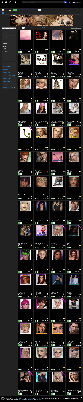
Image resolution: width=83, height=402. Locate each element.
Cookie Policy (31, 399)
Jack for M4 (69, 219)
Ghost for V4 (20, 219)
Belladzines (37, 172)
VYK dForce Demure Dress (7, 68)
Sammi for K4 (37, 96)
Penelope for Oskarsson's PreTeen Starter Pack (43, 316)
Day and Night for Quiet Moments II (57, 121)
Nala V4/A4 (69, 194)
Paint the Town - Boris (22, 194)
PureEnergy (72, 343)
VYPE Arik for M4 (70, 341)
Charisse (20, 170)
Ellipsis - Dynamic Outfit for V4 (72, 121)
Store (3, 13)
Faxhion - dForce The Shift (7, 78)
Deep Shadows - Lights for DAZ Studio (74, 390)
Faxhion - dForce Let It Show (7, 72)
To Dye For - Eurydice (22, 292)
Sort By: (75, 27)
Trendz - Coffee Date (38, 72)
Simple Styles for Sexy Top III (56, 219)
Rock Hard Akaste (70, 72)
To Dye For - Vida (54, 243)
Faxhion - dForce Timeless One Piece (9, 87)
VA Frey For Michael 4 (38, 170)
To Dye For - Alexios (54, 316)
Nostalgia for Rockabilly (39, 243)
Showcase (7, 13)
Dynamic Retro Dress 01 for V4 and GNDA (74, 316)
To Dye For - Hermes (22, 316)
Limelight (52, 72)
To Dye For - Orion (54, 365)
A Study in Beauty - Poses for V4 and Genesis (26, 390)
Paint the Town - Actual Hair (23, 121)
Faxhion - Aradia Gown (6, 69)
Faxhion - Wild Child (6, 66)
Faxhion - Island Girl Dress (7, 81)
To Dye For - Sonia (38, 292)
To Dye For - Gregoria (54, 390)
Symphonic (53, 170)
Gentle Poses (20, 72)
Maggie (68, 96)
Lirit (35, 145)
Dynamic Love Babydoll (55, 292)
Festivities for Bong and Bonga (23, 145)
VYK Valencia (5, 84)
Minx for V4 (69, 243)
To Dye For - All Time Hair (22, 341)
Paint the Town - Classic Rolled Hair (41, 194)
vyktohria (21, 74)
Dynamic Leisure (54, 194)
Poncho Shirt (69, 292)
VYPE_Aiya (69, 365)
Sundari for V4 (37, 341)
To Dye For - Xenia (21, 365)
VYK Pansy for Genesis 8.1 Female (9, 75)
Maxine (68, 170)
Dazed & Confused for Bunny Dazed (57, 96)
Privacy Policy (38, 399)
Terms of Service (21, 399)
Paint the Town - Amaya (39, 219)
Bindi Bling (53, 341)
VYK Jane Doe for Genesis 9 (7, 82)
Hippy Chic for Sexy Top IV (23, 243)
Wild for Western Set (38, 390)
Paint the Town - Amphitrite (23, 96)
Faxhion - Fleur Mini (6, 85)
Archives (11, 13)
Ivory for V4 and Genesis (39, 365)
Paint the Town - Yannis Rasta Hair (41, 121)
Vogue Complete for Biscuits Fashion (73, 145)
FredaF (56, 74)
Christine (52, 145)
